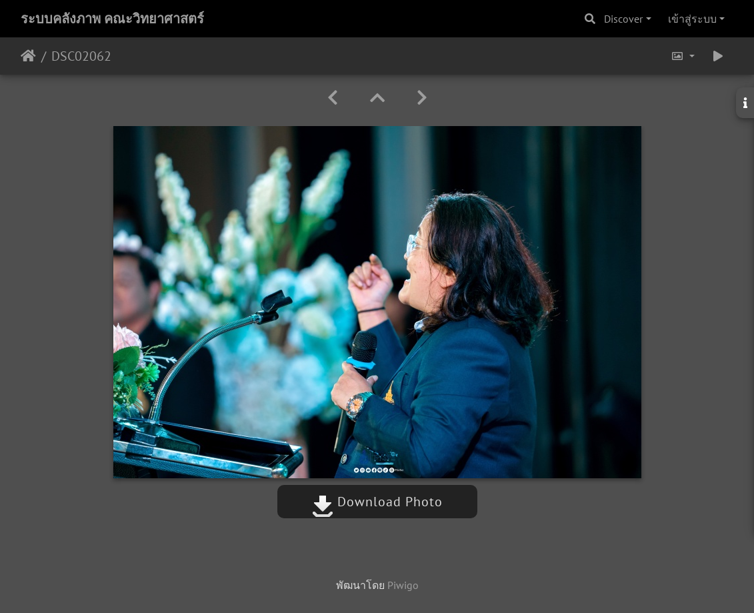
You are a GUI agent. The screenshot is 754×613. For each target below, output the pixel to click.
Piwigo (403, 585)
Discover (623, 18)
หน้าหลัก (28, 56)
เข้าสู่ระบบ (692, 18)
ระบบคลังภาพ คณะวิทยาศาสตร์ (112, 18)
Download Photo (377, 501)
